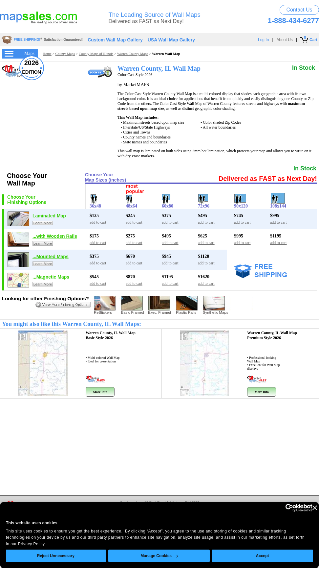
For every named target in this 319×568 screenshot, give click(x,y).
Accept (250, 556)
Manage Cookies (147, 556)
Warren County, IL (111, 335)
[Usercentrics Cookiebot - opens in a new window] (271, 508)
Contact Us (299, 9)
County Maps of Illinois (96, 54)
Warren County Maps (132, 54)
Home (47, 54)
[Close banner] (302, 508)
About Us (285, 39)
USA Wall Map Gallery (171, 39)
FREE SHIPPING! (27, 39)
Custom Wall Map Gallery (115, 39)
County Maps (65, 54)
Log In (263, 39)
